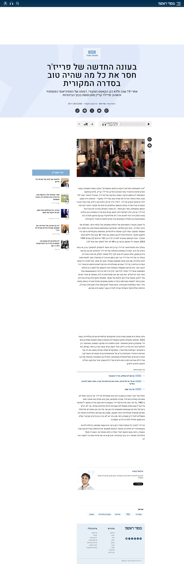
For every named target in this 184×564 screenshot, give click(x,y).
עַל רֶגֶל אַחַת (130, 389)
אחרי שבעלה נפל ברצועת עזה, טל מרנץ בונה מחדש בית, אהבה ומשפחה (47, 197)
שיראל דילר (55, 203)
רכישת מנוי (93, 538)
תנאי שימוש (93, 545)
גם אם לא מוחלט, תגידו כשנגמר (122, 376)
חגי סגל (57, 249)
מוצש (113, 542)
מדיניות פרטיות (92, 542)
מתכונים (112, 550)
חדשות (112, 533)
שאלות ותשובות (91, 547)
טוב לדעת (111, 552)
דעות (92, 52)
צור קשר (94, 533)
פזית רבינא (55, 187)
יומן (113, 538)
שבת (113, 545)
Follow (138, 484)
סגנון (113, 547)
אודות (95, 535)
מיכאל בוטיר (92, 55)
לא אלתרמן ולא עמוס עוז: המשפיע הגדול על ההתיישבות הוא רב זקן (47, 243)
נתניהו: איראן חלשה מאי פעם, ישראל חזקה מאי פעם (48, 211)
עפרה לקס (55, 234)
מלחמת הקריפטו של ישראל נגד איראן (47, 180)
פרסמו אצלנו (93, 540)
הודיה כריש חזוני (53, 218)
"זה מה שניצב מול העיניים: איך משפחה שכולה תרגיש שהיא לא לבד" (47, 228)
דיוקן (113, 540)
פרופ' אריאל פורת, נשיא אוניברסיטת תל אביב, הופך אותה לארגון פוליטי (108, 382)
